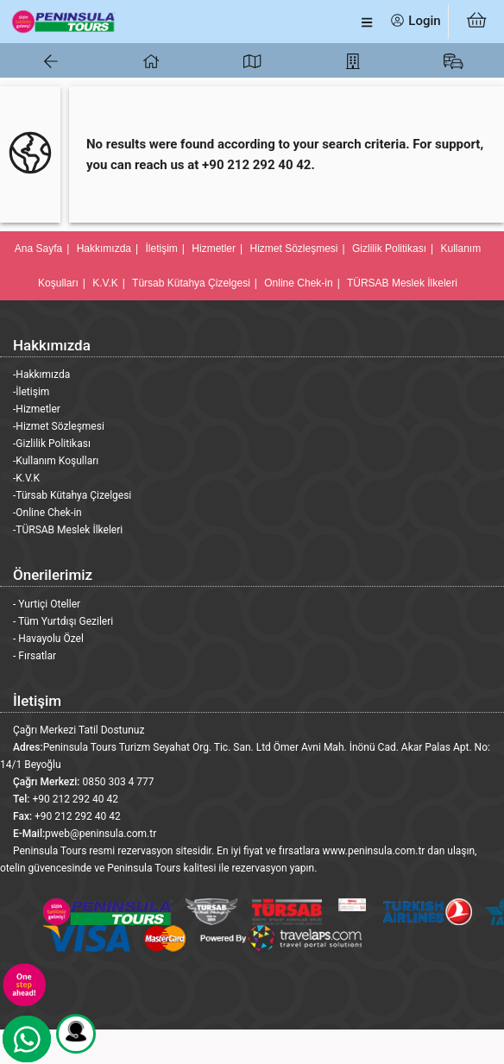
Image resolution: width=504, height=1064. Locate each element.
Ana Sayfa (38, 248)
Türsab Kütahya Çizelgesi (191, 283)
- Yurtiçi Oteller (46, 604)
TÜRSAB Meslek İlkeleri (402, 283)
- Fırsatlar (34, 656)
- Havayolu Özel (48, 639)
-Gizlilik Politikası (52, 444)
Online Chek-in (298, 283)
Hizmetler (214, 248)
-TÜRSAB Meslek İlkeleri (68, 530)
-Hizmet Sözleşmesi (58, 426)
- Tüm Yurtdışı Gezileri (63, 621)
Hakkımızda (104, 248)
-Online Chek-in (47, 513)
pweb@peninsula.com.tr (100, 834)
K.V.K (105, 283)
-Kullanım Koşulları (55, 461)
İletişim (162, 248)
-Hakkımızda (41, 374)
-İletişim (31, 392)
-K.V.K (26, 478)
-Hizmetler (36, 409)
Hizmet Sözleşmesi (293, 248)
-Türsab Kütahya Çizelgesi (72, 495)
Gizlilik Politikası (389, 248)
